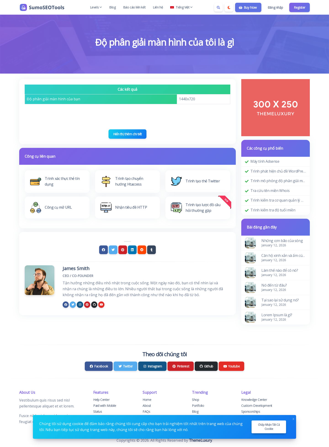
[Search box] (218, 7)
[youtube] (101, 304)
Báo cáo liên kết (134, 7)
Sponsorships (250, 411)
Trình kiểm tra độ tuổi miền (272, 210)
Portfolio (198, 405)
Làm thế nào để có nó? (279, 270)
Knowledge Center (254, 399)
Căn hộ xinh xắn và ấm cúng (283, 255)
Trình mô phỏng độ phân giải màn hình (278, 180)
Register (299, 7)
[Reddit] (142, 249)
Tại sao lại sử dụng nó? (280, 300)
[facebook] (66, 304)
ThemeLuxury (200, 440)
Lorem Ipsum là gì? (276, 314)
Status (97, 411)
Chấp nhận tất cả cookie (269, 427)
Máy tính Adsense (264, 161)
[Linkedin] (132, 249)
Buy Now (248, 7)
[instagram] (80, 304)
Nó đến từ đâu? (274, 285)
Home (147, 399)
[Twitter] (113, 249)
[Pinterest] (122, 249)
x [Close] (293, 418)
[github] (94, 304)
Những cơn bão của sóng (282, 240)
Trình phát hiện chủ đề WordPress (278, 171)
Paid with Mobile (104, 405)
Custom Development (256, 405)
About (147, 405)
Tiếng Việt (181, 7)
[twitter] (73, 304)
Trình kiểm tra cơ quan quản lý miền (278, 200)
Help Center (101, 399)
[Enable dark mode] (229, 7)
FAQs (146, 411)
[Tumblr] (151, 249)
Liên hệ (158, 7)
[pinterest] (87, 304)
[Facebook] (103, 249)
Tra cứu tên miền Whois (269, 190)
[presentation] (127, 117)
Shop (195, 399)
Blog (112, 7)
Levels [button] (96, 7)
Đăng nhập (275, 7)
